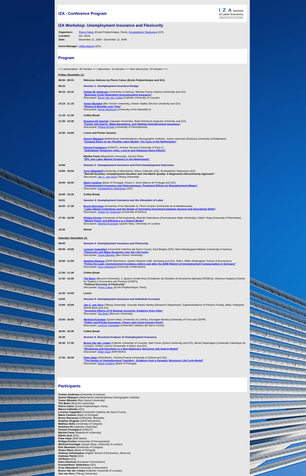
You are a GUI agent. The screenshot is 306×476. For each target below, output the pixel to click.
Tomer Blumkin (106, 255)
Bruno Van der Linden (110, 97)
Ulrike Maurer (86, 46)
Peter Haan (104, 351)
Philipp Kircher (106, 127)
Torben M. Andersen (109, 211)
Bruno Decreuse (107, 109)
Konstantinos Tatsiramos (143, 32)
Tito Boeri (103, 313)
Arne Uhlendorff (107, 266)
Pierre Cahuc (86, 32)
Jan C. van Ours (107, 176)
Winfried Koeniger (108, 223)
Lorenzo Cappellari (109, 325)
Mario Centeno (106, 363)
